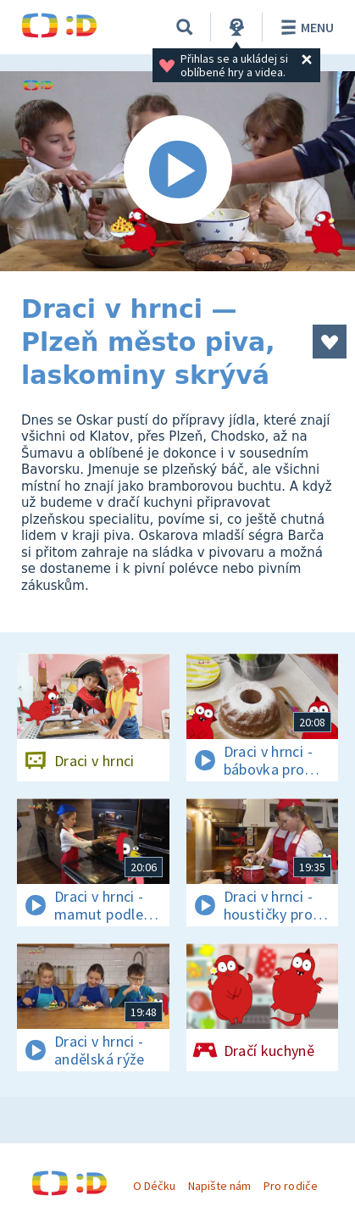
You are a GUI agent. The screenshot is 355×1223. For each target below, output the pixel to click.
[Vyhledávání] (184, 27)
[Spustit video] (177, 171)
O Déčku (154, 1185)
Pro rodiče (290, 1185)
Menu (304, 27)
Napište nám (219, 1185)
